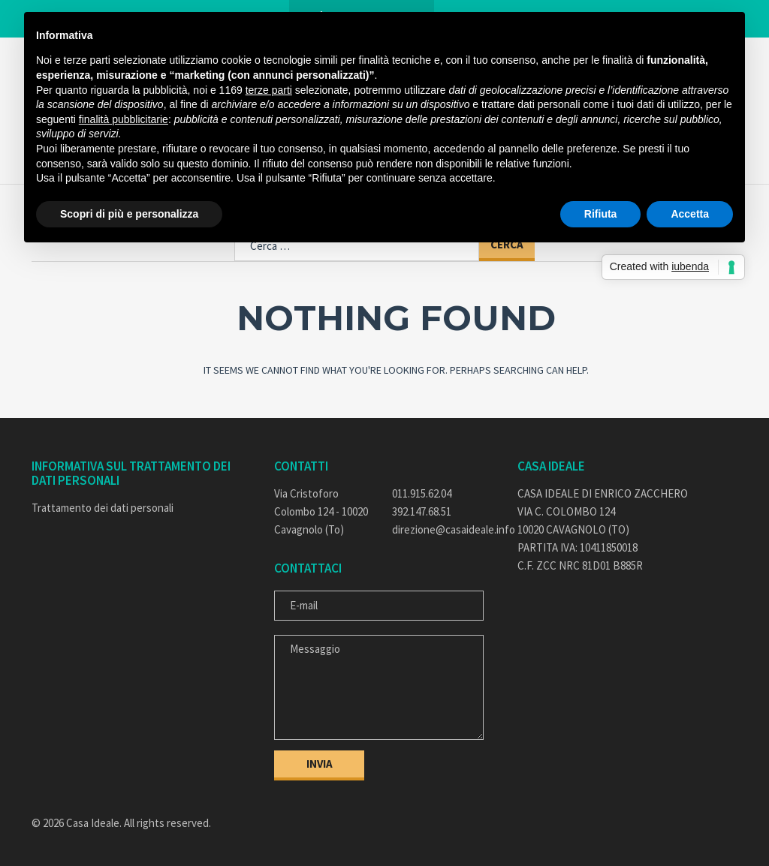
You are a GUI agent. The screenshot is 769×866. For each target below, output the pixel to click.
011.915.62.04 (421, 493)
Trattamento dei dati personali (102, 508)
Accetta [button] (690, 214)
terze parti (269, 90)
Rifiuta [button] (600, 214)
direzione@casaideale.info (443, 529)
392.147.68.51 (421, 511)
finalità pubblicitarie (123, 119)
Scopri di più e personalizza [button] (129, 214)
